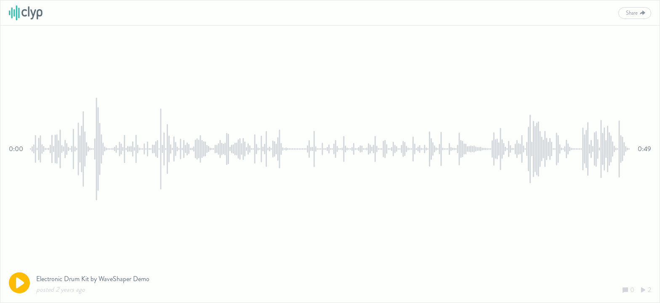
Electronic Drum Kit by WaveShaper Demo (92, 279)
